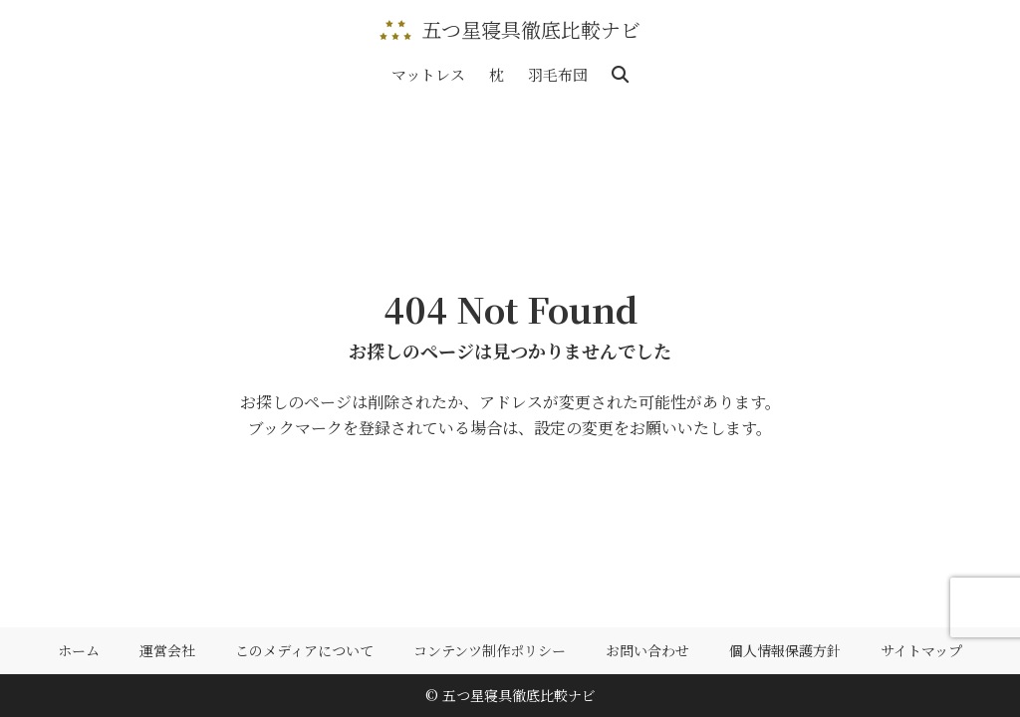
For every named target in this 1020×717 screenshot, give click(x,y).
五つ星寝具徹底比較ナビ (530, 30)
